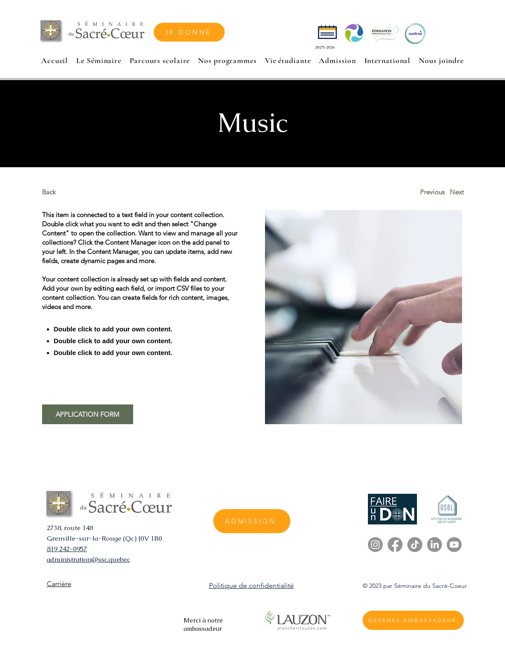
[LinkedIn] (434, 544)
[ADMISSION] (251, 521)
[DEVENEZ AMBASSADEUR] (413, 620)
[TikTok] (414, 544)
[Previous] (432, 192)
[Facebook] (395, 544)
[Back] (74, 192)
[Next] (457, 192)
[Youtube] (454, 544)
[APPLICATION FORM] (87, 414)
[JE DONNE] (189, 32)
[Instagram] (375, 544)
